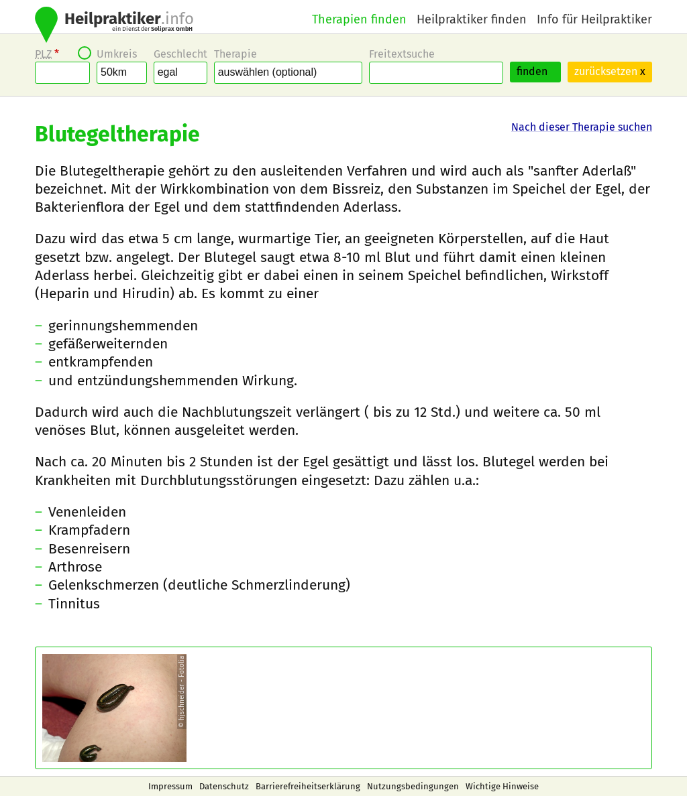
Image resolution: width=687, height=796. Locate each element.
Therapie (235, 54)
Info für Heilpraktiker (594, 19)
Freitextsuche (402, 54)
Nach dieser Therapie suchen (581, 127)
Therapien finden (359, 19)
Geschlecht (180, 54)
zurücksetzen (609, 71)
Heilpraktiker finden (472, 19)
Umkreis (117, 54)
